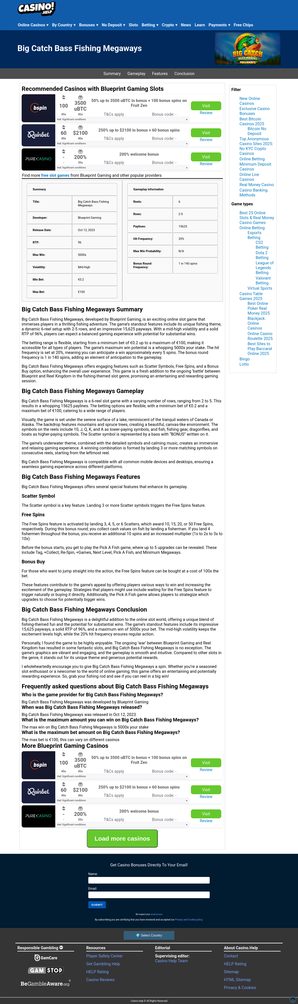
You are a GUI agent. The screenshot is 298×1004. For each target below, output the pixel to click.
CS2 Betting (262, 245)
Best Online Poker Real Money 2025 (259, 308)
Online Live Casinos (249, 177)
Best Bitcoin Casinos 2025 (251, 121)
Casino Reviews (100, 979)
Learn (200, 25)
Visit (206, 105)
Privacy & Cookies (240, 987)
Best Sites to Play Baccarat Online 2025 (260, 348)
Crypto (169, 25)
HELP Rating (97, 971)
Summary (112, 73)
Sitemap (231, 971)
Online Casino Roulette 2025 (260, 336)
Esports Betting (254, 235)
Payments (219, 25)
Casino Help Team (171, 960)
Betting (150, 25)
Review (206, 112)
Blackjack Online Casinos (256, 323)
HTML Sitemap (237, 979)
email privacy (156, 914)
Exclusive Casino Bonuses (254, 111)
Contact (231, 956)
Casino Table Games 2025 (251, 296)
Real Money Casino (256, 184)
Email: (92, 888)
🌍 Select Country (149, 935)
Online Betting (252, 158)
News (186, 25)
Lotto (244, 364)
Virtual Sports (260, 288)
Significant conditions (71, 119)
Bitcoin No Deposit (257, 131)
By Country (64, 25)
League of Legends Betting (265, 267)
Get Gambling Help (103, 963)
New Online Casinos (249, 101)
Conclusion (185, 73)
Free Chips (243, 25)
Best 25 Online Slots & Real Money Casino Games (256, 217)
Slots (133, 25)
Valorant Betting (263, 280)
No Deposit (113, 25)
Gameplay (136, 73)
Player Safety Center (104, 956)
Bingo (244, 359)
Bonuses (88, 25)
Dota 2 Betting (262, 255)
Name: (93, 874)
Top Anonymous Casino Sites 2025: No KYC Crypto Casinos (256, 146)
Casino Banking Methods (253, 192)
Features (160, 73)
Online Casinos (33, 25)
